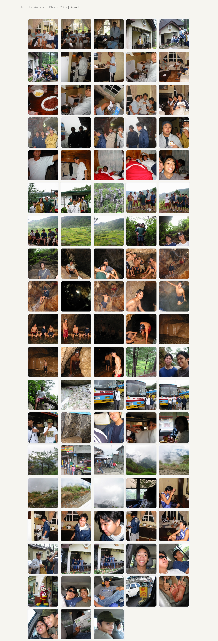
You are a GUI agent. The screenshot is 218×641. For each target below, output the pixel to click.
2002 (63, 7)
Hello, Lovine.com (33, 7)
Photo (53, 7)
